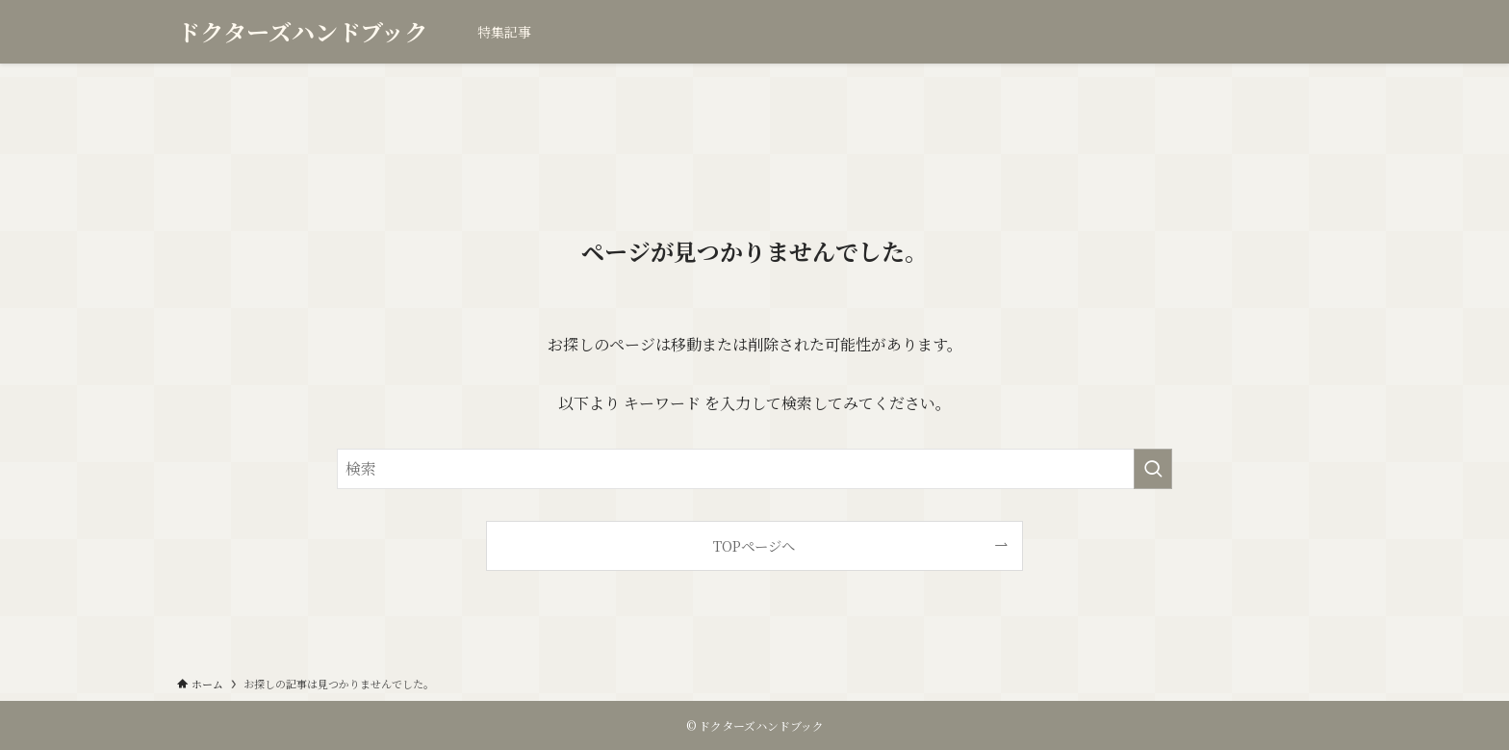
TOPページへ (754, 545)
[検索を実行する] (1153, 469)
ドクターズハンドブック (302, 31)
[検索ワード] (754, 469)
